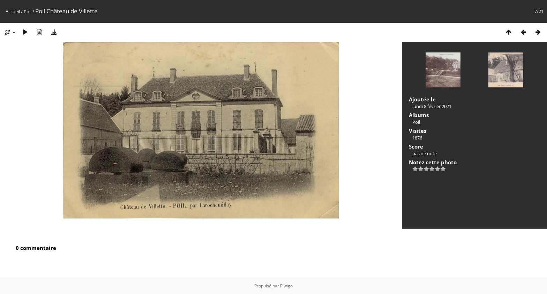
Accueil (13, 11)
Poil (27, 11)
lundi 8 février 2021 (431, 106)
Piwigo (286, 286)
